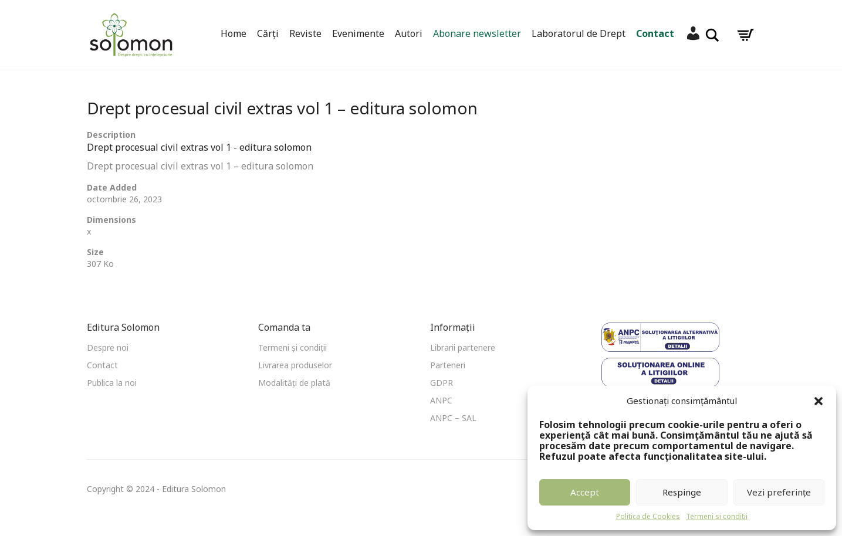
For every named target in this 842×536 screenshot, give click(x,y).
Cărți (268, 33)
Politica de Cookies (648, 516)
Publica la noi (112, 382)
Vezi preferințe (779, 492)
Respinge (681, 492)
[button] (818, 401)
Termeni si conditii (717, 516)
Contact (655, 33)
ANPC (441, 400)
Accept (584, 492)
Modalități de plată (294, 382)
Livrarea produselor (295, 365)
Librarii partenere (462, 347)
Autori (408, 33)
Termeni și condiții (292, 347)
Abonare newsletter (477, 33)
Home (233, 33)
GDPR (441, 382)
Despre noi (108, 347)
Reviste (305, 33)
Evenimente (358, 33)
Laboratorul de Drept (578, 33)
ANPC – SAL (453, 417)
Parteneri (447, 365)
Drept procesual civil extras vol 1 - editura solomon (199, 147)
